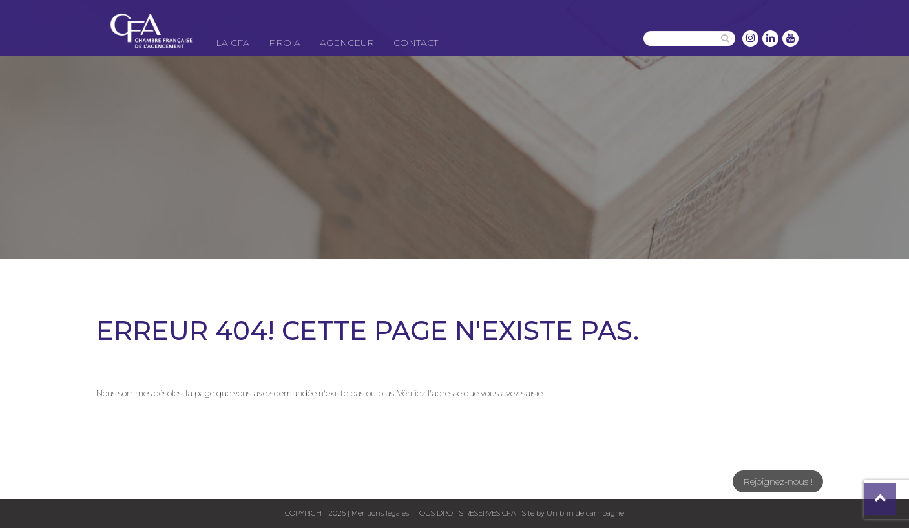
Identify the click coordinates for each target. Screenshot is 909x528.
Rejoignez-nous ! (778, 481)
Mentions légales (380, 513)
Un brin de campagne (584, 513)
